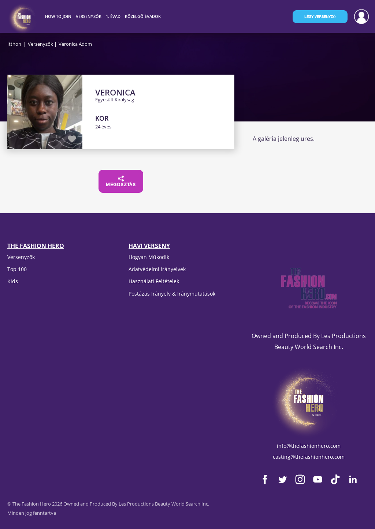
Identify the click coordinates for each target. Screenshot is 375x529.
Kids (12, 281)
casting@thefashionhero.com (309, 456)
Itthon (14, 44)
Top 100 (17, 269)
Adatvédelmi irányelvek (157, 269)
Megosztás (121, 181)
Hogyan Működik (149, 257)
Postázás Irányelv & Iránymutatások (172, 293)
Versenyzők (40, 44)
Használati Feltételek (154, 281)
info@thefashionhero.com (309, 445)
